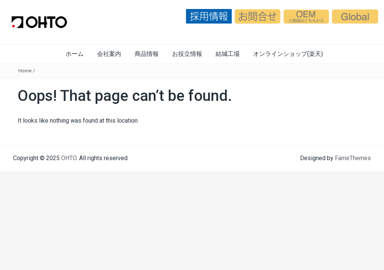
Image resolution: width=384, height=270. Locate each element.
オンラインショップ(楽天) (288, 53)
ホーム (75, 53)
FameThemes (353, 158)
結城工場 (228, 53)
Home (25, 71)
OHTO (68, 158)
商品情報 (147, 53)
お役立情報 (187, 53)
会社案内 (109, 53)
